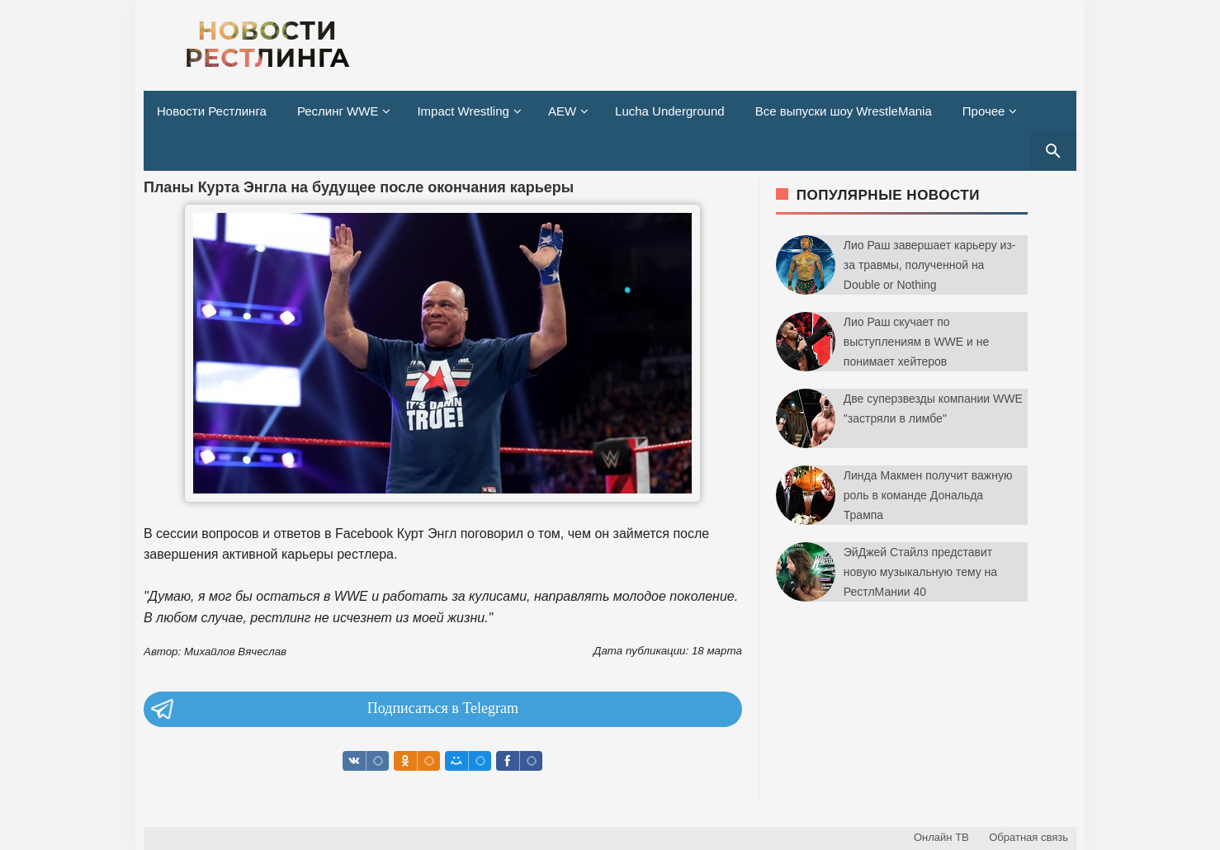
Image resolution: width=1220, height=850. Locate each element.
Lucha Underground (670, 111)
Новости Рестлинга (212, 111)
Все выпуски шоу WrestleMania (843, 111)
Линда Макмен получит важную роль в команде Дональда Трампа (928, 495)
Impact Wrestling (462, 111)
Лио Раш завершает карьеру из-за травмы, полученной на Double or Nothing (930, 264)
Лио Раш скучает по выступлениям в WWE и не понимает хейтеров (916, 341)
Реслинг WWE (338, 111)
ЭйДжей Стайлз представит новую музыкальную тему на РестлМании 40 (920, 571)
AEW (562, 111)
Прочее (983, 111)
